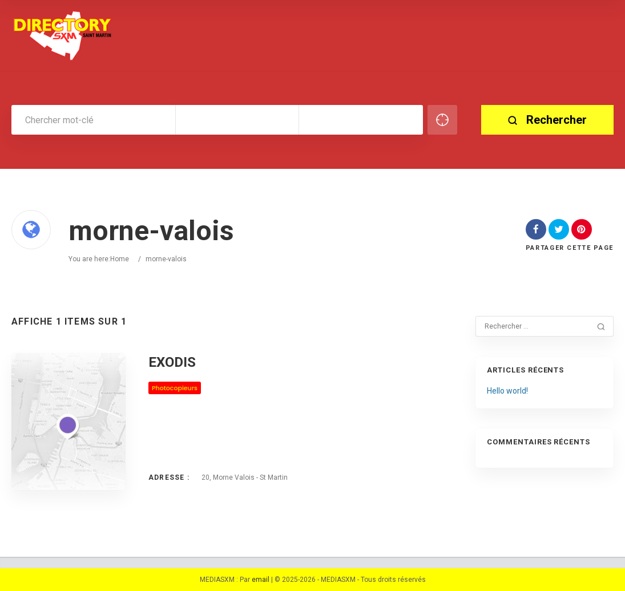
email (260, 580)
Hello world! (507, 390)
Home (119, 259)
